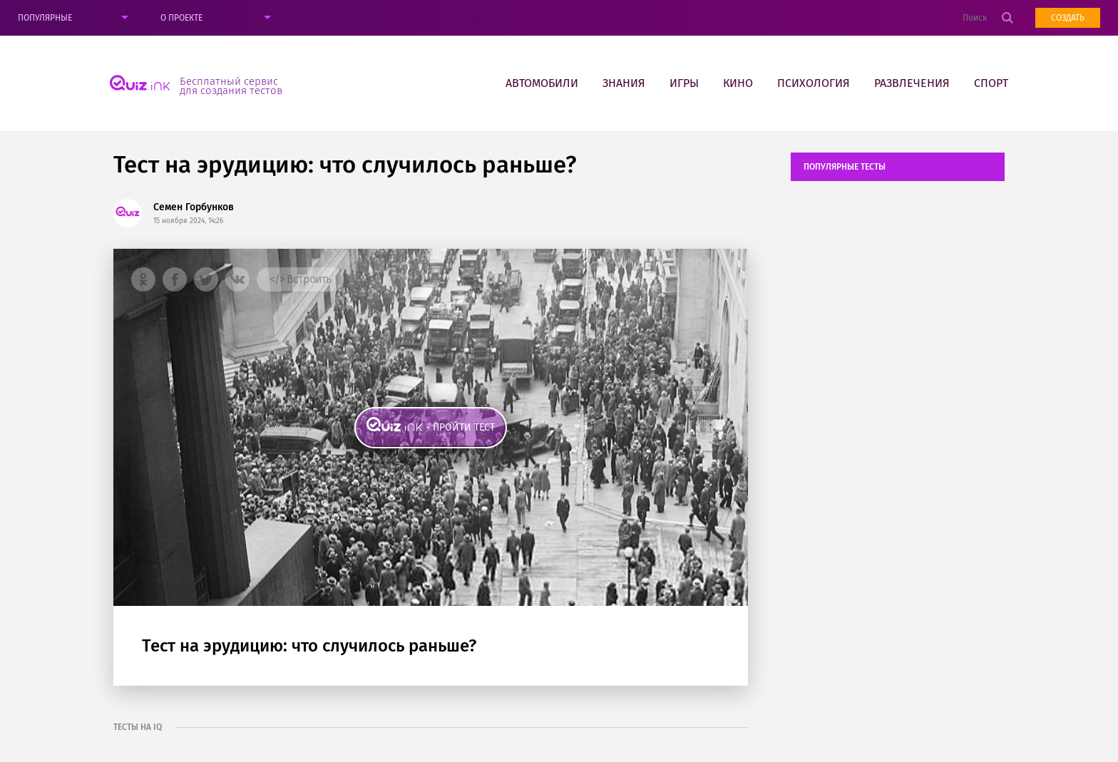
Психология (813, 83)
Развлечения (912, 83)
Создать (1067, 18)
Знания (623, 83)
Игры (684, 83)
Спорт (991, 83)
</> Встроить (300, 279)
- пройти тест (460, 427)
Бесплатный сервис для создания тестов (231, 85)
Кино (738, 83)
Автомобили (542, 83)
